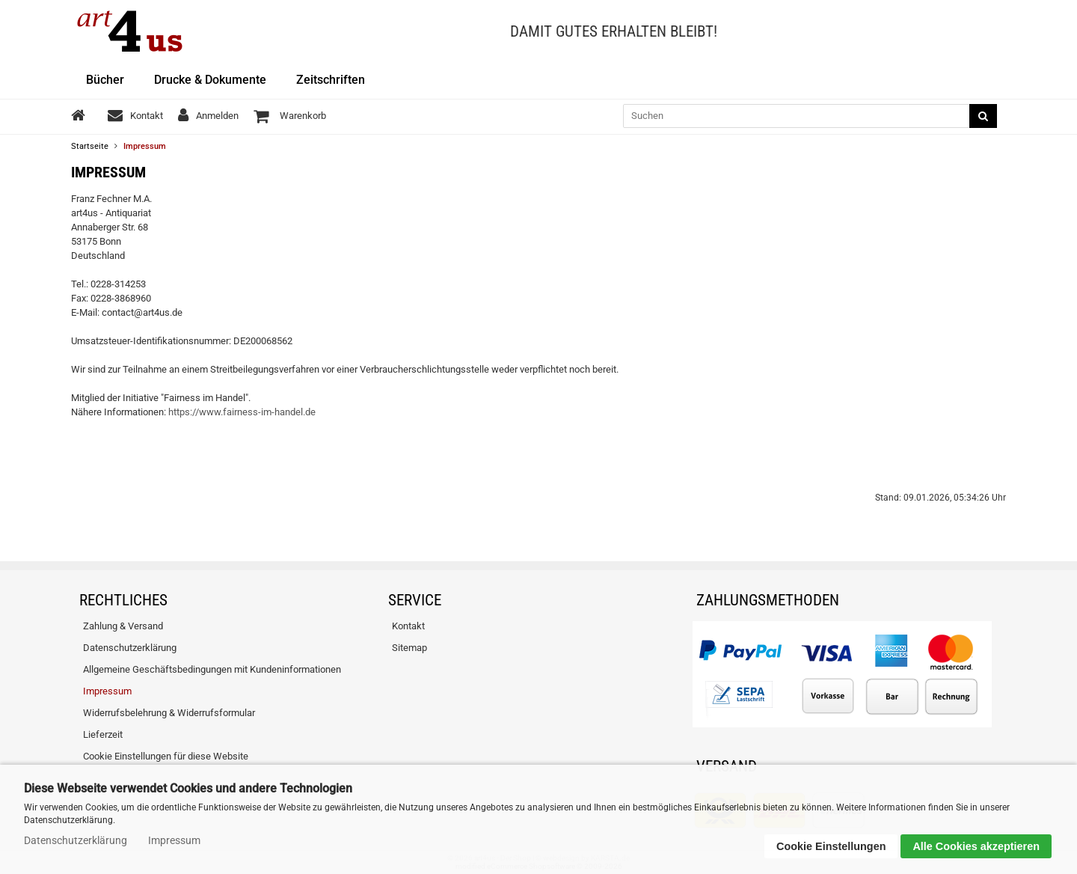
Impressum (107, 691)
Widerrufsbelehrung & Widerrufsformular (169, 712)
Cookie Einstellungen (831, 846)
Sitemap (409, 647)
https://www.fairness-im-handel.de (242, 412)
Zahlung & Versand (123, 626)
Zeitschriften (330, 80)
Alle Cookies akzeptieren (976, 846)
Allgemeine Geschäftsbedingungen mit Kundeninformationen (212, 669)
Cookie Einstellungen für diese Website (165, 756)
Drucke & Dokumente (210, 80)
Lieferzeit (103, 734)
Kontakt (408, 626)
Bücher (105, 80)
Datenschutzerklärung (130, 647)
